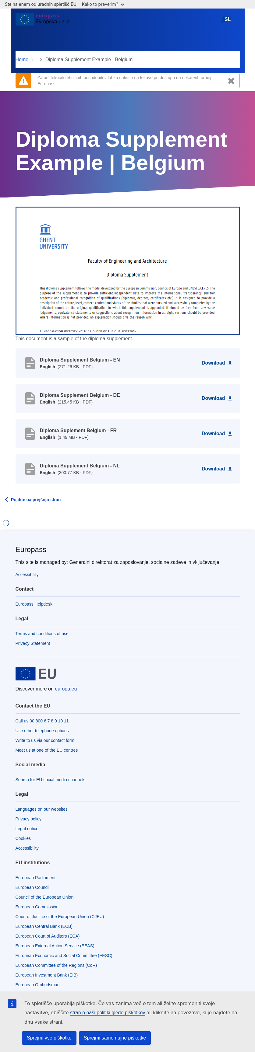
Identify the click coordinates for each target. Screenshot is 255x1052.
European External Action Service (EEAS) (55, 945)
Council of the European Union (45, 897)
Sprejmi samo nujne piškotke (115, 1037)
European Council (32, 887)
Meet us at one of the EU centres (47, 750)
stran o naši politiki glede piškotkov (107, 1012)
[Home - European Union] (42, 21)
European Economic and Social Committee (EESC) (64, 955)
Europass (31, 549)
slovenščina (227, 22)
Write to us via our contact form (45, 740)
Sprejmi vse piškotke (49, 1037)
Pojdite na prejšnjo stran (36, 499)
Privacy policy (29, 818)
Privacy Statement (33, 643)
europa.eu (66, 688)
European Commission (37, 906)
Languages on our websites (42, 809)
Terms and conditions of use (42, 633)
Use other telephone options (42, 730)
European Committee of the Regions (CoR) (56, 965)
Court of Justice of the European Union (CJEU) (60, 916)
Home (22, 59)
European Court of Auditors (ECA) (48, 936)
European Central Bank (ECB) (44, 926)
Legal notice (27, 828)
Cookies (23, 838)
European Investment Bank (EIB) (47, 975)
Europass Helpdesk (34, 604)
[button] (128, 270)
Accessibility (27, 574)
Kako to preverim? (103, 4)
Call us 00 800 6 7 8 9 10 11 (42, 720)
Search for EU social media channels (51, 779)
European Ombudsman (38, 984)
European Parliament (36, 877)
